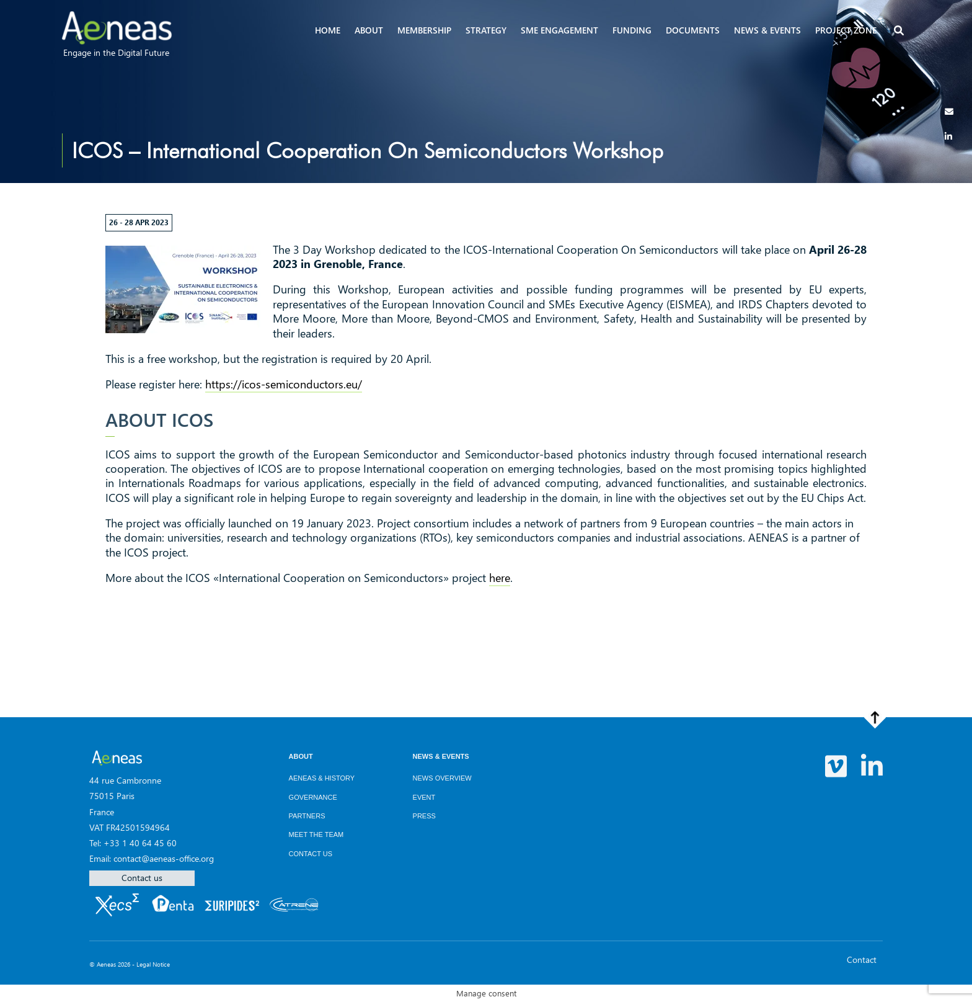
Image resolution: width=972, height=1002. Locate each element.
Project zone (846, 30)
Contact (862, 959)
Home (327, 30)
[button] (900, 31)
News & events (767, 30)
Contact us (142, 877)
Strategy (486, 30)
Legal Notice (153, 964)
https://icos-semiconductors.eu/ (283, 384)
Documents (693, 30)
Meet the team (316, 834)
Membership (424, 30)
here (499, 577)
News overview (442, 778)
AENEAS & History (322, 778)
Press (424, 816)
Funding (632, 30)
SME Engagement (559, 30)
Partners (307, 816)
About (369, 30)
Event (424, 797)
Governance (313, 797)
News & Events (441, 756)
